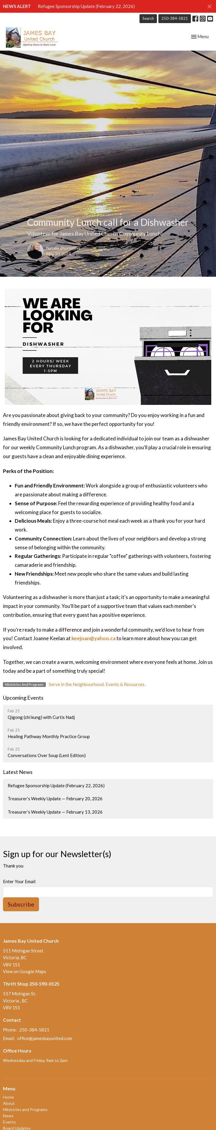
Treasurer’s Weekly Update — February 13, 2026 (55, 811)
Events (9, 1121)
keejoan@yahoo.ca (94, 638)
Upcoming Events (23, 697)
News (8, 1115)
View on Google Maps (24, 971)
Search (148, 18)
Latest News (18, 772)
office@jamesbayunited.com (44, 1038)
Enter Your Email (19, 881)
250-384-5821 (174, 18)
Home (8, 1097)
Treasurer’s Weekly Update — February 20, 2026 (55, 798)
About (9, 1103)
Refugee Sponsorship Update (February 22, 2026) (86, 6)
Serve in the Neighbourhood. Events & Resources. (97, 684)
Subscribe (21, 904)
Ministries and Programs (25, 1109)
